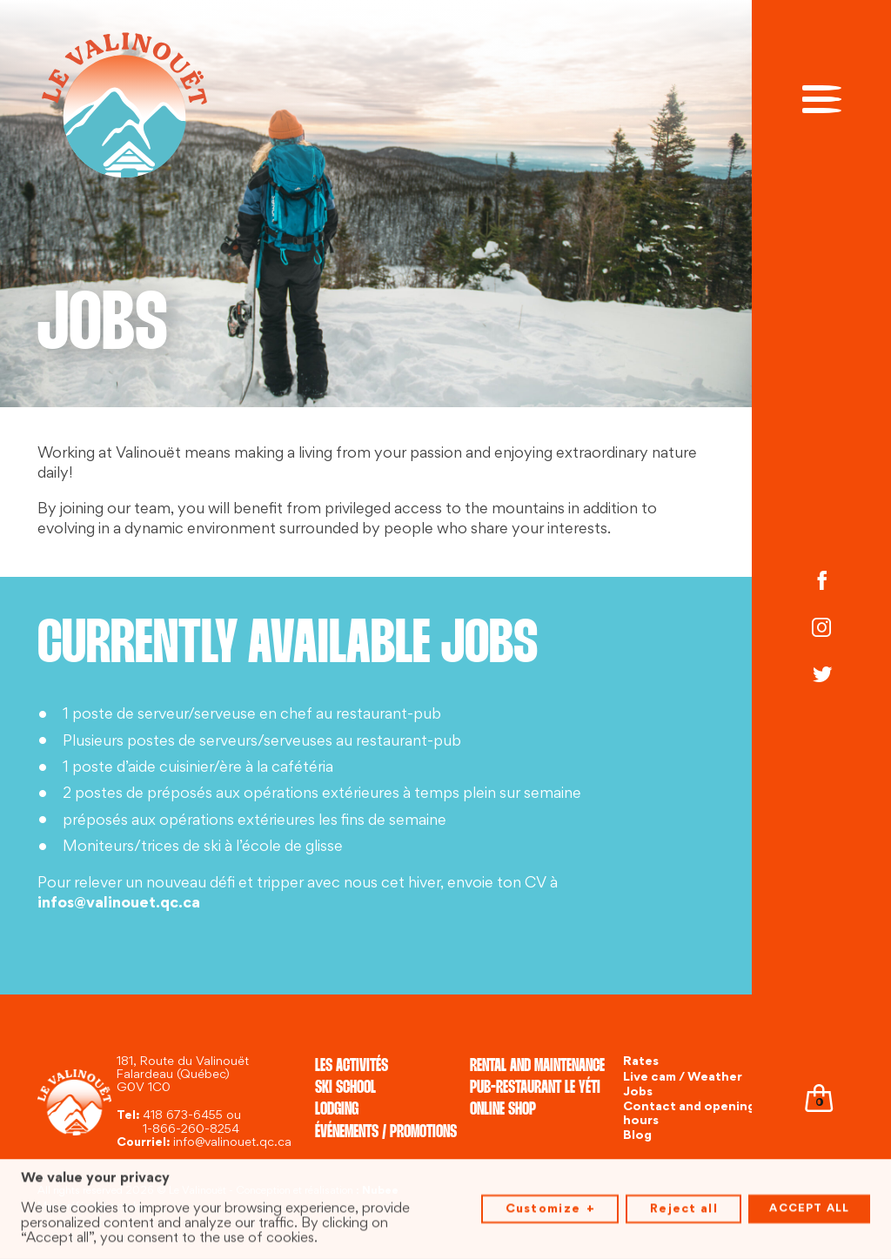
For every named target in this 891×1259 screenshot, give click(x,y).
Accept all (809, 1205)
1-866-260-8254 (191, 1129)
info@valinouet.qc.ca (232, 1143)
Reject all (684, 1204)
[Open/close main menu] (821, 97)
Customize (550, 1205)
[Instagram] (821, 629)
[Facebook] (821, 582)
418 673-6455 (183, 1116)
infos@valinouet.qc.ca (118, 904)
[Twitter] (821, 677)
